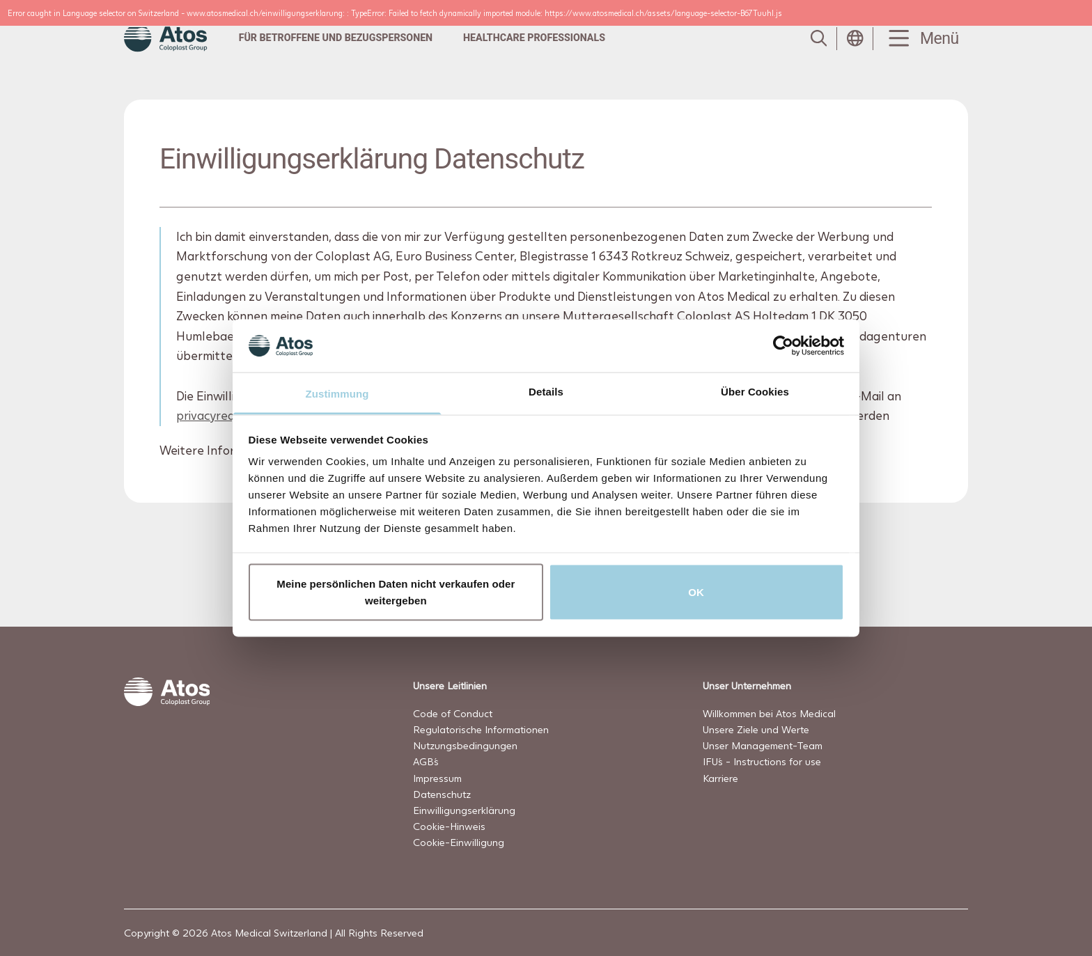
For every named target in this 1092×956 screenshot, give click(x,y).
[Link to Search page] (819, 38)
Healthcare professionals (534, 37)
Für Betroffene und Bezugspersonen (335, 37)
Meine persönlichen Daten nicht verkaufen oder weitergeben (395, 591)
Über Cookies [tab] (755, 392)
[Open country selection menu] (855, 38)
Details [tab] (546, 392)
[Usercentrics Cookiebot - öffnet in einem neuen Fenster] (783, 345)
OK (696, 591)
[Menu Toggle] (920, 38)
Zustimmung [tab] (337, 394)
